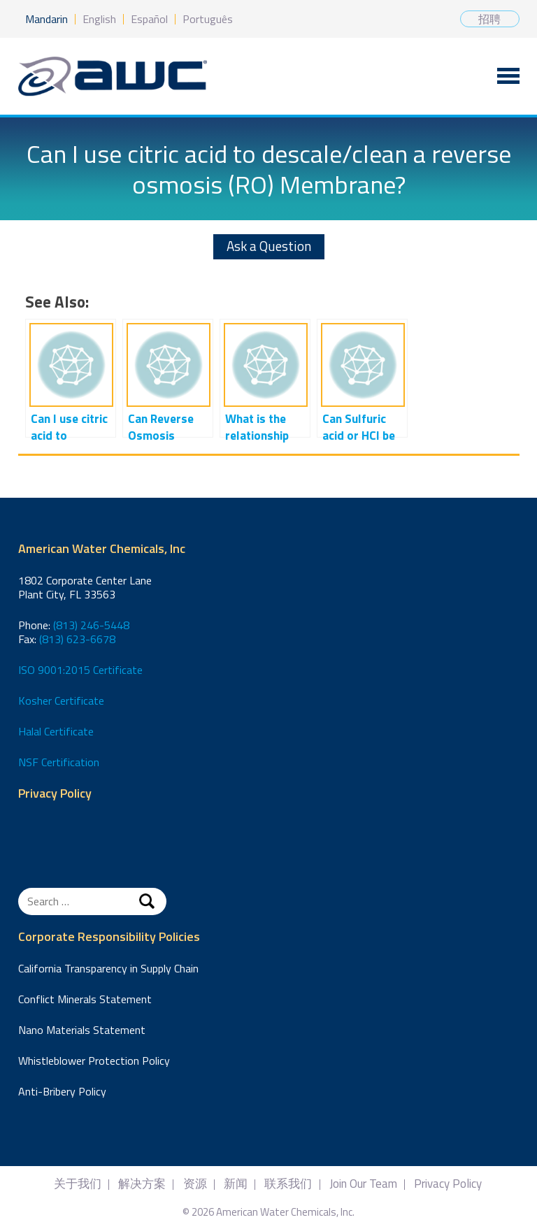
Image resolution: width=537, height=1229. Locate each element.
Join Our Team (363, 1184)
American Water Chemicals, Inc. (112, 76)
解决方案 (142, 1184)
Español (149, 19)
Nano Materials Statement (81, 1029)
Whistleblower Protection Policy (94, 1060)
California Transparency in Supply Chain (108, 968)
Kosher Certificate (61, 700)
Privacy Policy (55, 794)
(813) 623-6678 (77, 639)
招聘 (489, 18)
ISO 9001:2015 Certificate (80, 669)
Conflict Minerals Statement (85, 999)
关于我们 (77, 1184)
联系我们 (288, 1184)
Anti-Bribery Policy (62, 1091)
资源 (195, 1184)
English (99, 19)
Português (207, 19)
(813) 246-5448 (91, 625)
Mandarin (46, 19)
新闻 (236, 1184)
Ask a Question (269, 246)
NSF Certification (58, 762)
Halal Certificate (56, 731)
